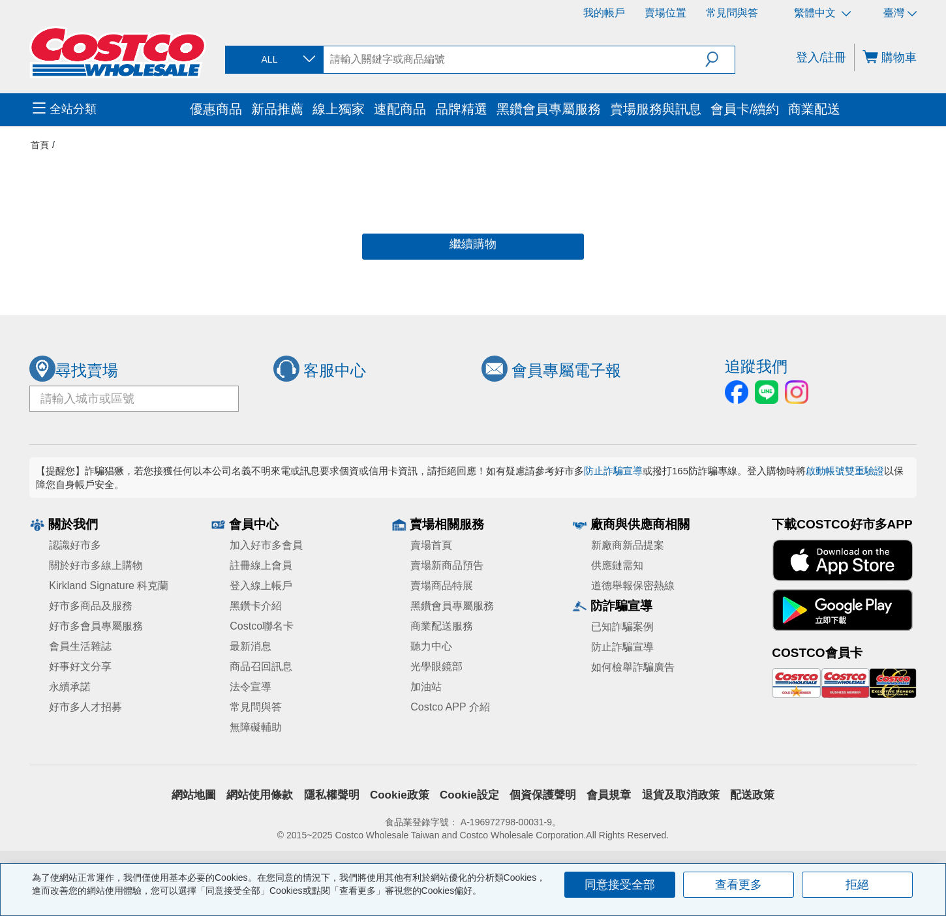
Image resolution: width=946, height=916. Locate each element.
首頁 (40, 145)
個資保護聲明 (543, 795)
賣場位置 (665, 12)
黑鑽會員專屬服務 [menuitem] (548, 109)
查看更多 (738, 884)
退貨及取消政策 (681, 795)
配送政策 (752, 795)
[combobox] (273, 60)
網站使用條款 (259, 795)
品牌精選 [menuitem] (461, 109)
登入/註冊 (821, 57)
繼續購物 (473, 244)
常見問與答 (732, 12)
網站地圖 (194, 795)
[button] (720, 59)
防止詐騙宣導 (613, 470)
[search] (515, 59)
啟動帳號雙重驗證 (845, 470)
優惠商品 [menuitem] (216, 109)
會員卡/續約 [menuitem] (744, 109)
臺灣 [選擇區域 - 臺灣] (900, 12)
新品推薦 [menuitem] (277, 109)
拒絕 (857, 884)
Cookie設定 (469, 795)
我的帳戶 (604, 12)
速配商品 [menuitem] (400, 109)
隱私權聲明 (331, 795)
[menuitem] (109, 109)
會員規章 (609, 795)
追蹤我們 (756, 366)
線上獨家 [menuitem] (339, 109)
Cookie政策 (399, 795)
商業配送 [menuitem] (814, 109)
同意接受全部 (620, 884)
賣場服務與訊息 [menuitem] (655, 109)
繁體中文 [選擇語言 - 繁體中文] (822, 12)
